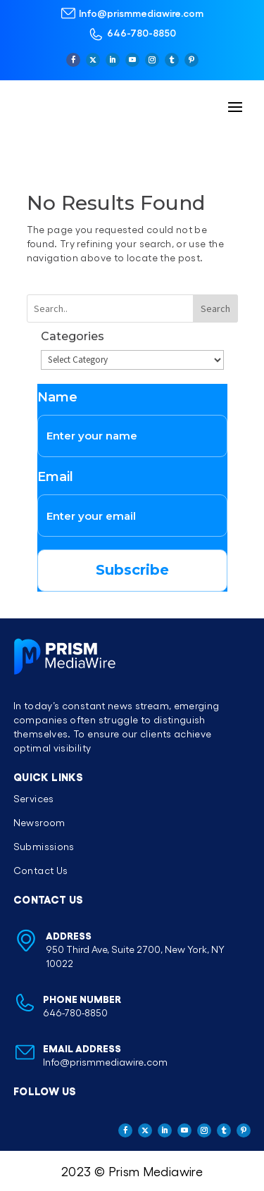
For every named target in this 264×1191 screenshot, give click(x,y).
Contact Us (40, 870)
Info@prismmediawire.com (141, 12)
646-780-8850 (141, 32)
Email (55, 477)
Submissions (44, 846)
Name (57, 397)
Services (33, 798)
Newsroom (39, 822)
